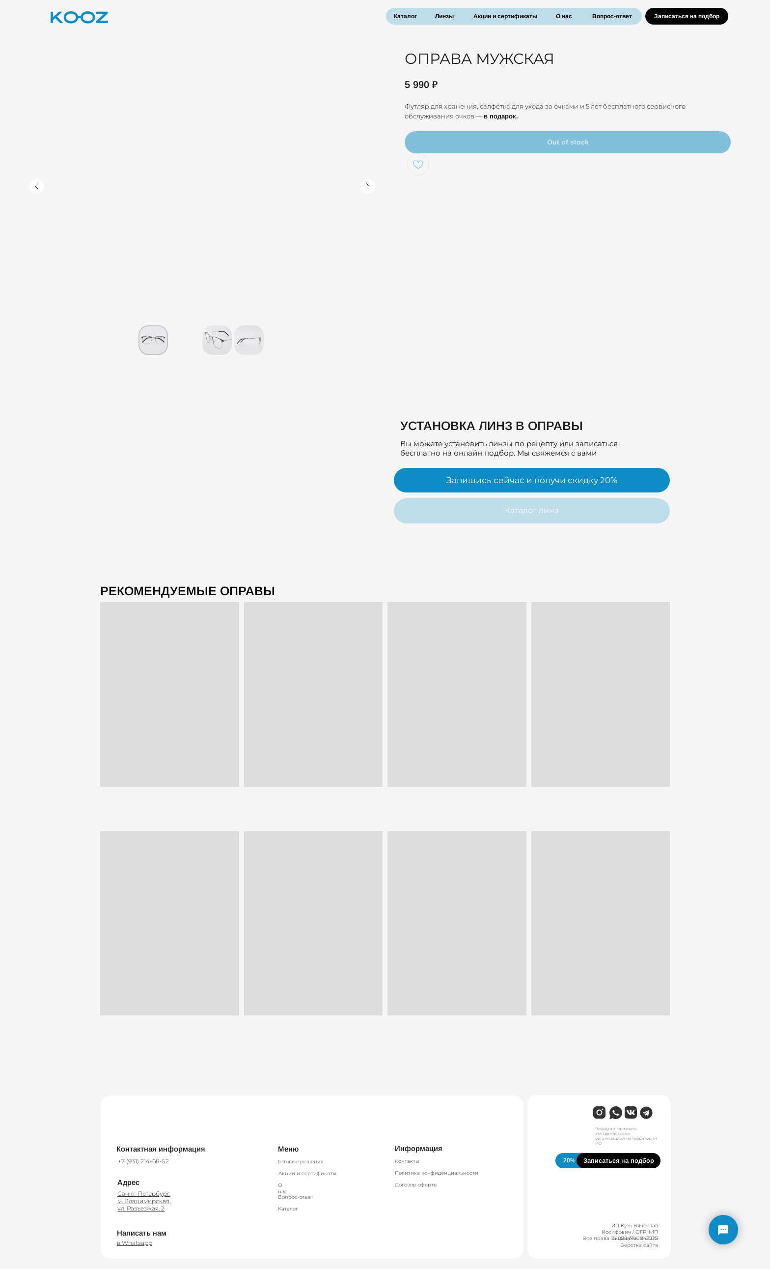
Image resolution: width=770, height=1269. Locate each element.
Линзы (444, 16)
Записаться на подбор (686, 16)
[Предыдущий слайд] (36, 186)
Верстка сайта (639, 1245)
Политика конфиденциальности (436, 1173)
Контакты (407, 1161)
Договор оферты (416, 1185)
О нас (564, 16)
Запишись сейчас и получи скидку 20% (531, 480)
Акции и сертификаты (505, 16)
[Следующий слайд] (367, 186)
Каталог (405, 16)
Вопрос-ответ (612, 16)
